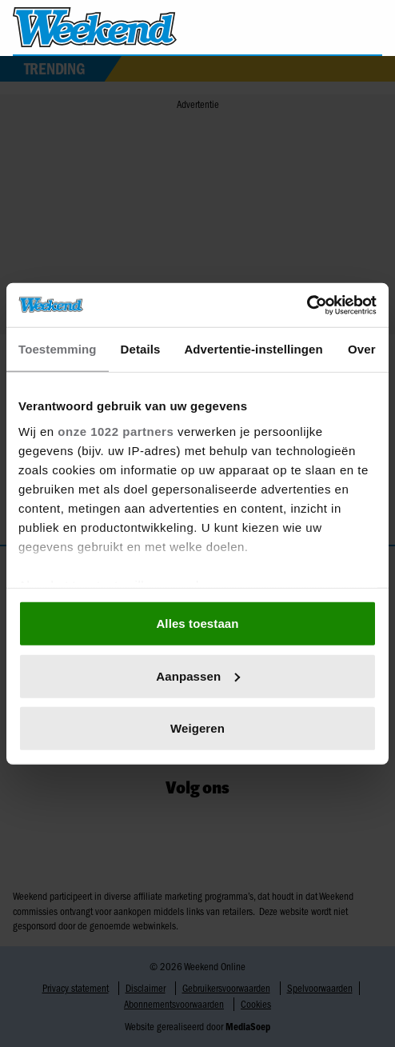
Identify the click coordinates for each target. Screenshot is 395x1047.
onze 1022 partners (116, 431)
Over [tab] (362, 349)
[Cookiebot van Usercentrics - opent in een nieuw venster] (307, 304)
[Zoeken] (369, 28)
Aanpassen (198, 675)
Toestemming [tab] (57, 349)
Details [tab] (141, 349)
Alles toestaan (197, 623)
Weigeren (197, 728)
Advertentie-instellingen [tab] (253, 349)
